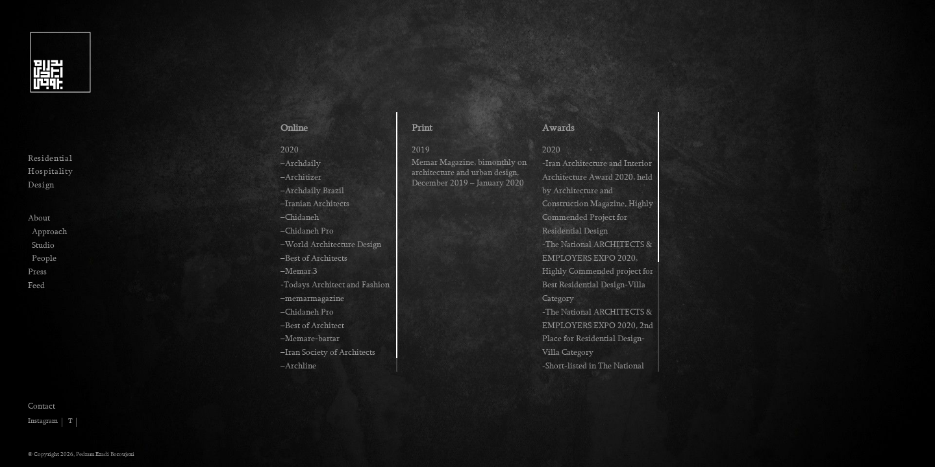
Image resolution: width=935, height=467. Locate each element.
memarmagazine (314, 298)
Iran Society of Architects (330, 352)
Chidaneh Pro (309, 231)
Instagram (43, 420)
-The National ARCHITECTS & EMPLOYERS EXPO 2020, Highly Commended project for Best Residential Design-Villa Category (597, 271)
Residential (50, 158)
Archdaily (303, 163)
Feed (36, 285)
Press (37, 272)
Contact (41, 406)
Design (41, 185)
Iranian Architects (317, 203)
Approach (49, 231)
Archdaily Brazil (314, 191)
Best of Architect (314, 325)
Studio (43, 245)
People (44, 258)
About (39, 218)
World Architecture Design (333, 244)
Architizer (303, 177)
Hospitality (50, 171)
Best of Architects (316, 258)
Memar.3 (301, 271)
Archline (300, 366)
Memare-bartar (312, 338)
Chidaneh (302, 217)
